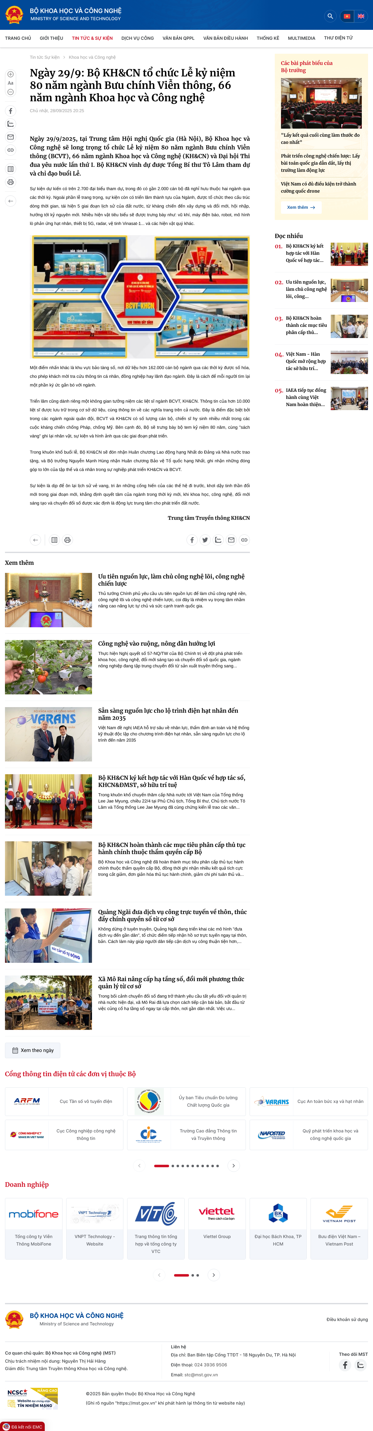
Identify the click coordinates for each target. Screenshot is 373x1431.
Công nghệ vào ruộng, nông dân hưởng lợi (156, 643)
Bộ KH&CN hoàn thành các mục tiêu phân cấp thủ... (306, 325)
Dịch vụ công (138, 38)
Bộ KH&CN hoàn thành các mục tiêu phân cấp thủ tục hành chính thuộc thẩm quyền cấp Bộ (172, 848)
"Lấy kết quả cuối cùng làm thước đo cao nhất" (320, 138)
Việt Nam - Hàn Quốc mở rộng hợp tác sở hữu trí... (306, 361)
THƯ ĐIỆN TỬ (338, 38)
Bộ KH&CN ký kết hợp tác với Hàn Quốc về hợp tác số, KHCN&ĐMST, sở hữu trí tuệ (172, 781)
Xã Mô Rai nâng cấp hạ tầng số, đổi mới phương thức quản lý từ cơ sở (171, 983)
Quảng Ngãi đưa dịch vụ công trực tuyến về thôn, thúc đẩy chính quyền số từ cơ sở (172, 915)
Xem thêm (301, 207)
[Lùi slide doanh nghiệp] (159, 1275)
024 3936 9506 (210, 1365)
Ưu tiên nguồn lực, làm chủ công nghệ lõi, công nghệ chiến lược (171, 580)
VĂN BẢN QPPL (179, 38)
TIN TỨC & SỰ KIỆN (92, 38)
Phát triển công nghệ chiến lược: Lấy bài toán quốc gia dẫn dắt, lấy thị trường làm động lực (320, 163)
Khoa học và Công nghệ (92, 57)
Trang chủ (18, 38)
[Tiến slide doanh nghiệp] (214, 1275)
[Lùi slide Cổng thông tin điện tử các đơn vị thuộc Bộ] (139, 1165)
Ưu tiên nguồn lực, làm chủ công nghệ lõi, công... (306, 289)
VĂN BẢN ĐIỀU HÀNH (225, 38)
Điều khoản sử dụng (347, 1319)
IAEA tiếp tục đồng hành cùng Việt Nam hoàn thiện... (306, 397)
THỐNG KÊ (268, 38)
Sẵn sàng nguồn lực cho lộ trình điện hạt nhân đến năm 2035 (168, 714)
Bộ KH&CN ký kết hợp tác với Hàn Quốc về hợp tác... (305, 253)
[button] (161, 1166)
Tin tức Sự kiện (45, 57)
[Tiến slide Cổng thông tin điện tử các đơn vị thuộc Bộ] (234, 1165)
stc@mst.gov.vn (201, 1375)
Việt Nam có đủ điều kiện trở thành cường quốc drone (318, 187)
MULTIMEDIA (301, 38)
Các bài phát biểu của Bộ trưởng (307, 67)
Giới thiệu (51, 38)
